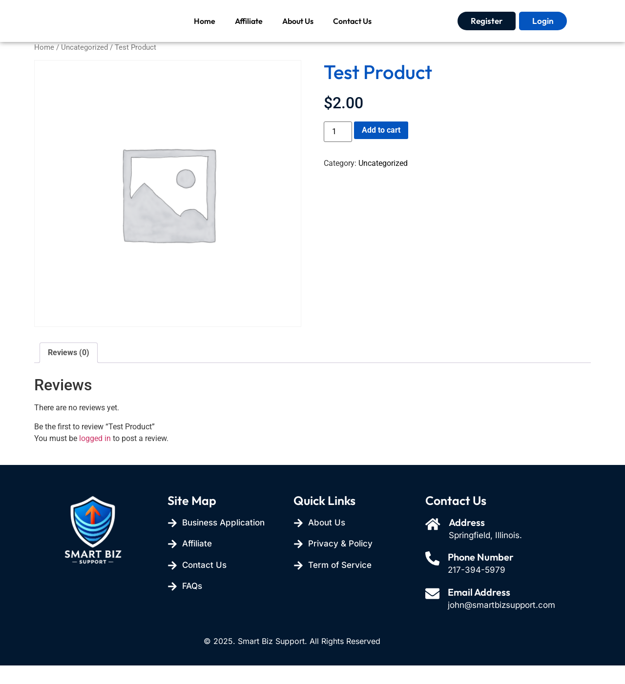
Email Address (480, 610)
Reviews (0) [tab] (68, 371)
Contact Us (352, 30)
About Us (297, 30)
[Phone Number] (433, 578)
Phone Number (482, 576)
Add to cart (381, 148)
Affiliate (249, 30)
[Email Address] (433, 613)
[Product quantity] (338, 151)
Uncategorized (84, 65)
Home (204, 30)
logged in (95, 457)
